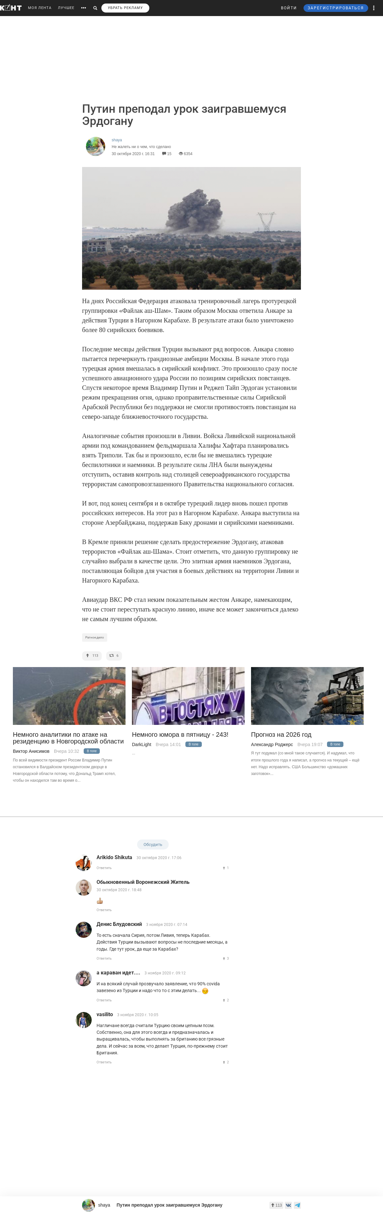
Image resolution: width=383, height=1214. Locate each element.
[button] (374, 8)
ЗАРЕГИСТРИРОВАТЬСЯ (336, 8)
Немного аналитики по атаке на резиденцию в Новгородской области (68, 738)
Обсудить (153, 844)
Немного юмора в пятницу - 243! (180, 734)
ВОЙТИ (289, 8)
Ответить (104, 868)
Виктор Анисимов (31, 751)
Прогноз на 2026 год (281, 734)
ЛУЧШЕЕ (66, 8)
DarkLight (141, 744)
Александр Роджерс (272, 744)
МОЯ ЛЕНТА (39, 8)
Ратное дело (94, 637)
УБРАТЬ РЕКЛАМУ (125, 8)
